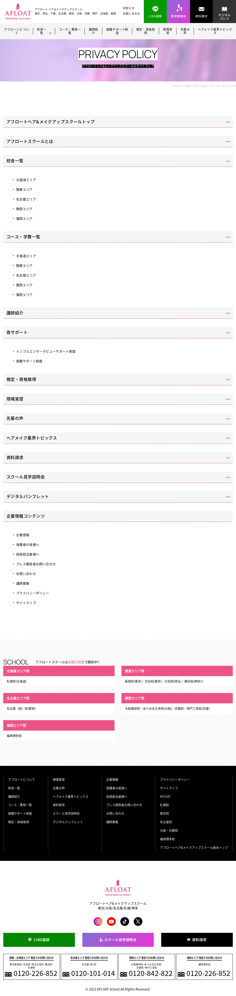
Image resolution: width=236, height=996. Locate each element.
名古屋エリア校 (18, 698)
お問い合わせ (131, 14)
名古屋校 (166, 822)
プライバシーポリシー (32, 593)
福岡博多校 (167, 839)
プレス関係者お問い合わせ (36, 564)
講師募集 (22, 583)
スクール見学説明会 (25, 477)
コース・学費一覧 (23, 237)
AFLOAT (165, 796)
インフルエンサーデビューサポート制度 (46, 351)
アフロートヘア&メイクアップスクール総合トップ (194, 847)
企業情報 (22, 534)
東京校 (164, 813)
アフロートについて (16, 31)
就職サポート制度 (117, 31)
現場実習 (167, 31)
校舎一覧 (15, 161)
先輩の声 (185, 31)
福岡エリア (24, 218)
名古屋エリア (26, 199)
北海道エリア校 (18, 671)
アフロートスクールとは (29, 141)
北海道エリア (26, 179)
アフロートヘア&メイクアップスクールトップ (50, 122)
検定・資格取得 (145, 31)
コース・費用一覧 (70, 31)
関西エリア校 (134, 698)
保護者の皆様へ (27, 544)
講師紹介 (93, 31)
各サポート (17, 332)
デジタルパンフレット (27, 496)
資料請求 (15, 457)
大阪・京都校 (169, 830)
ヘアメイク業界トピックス (215, 31)
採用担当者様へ (27, 554)
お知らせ (129, 8)
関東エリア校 (134, 671)
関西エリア (24, 208)
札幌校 (164, 805)
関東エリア (24, 189)
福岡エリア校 (16, 725)
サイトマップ (26, 602)
